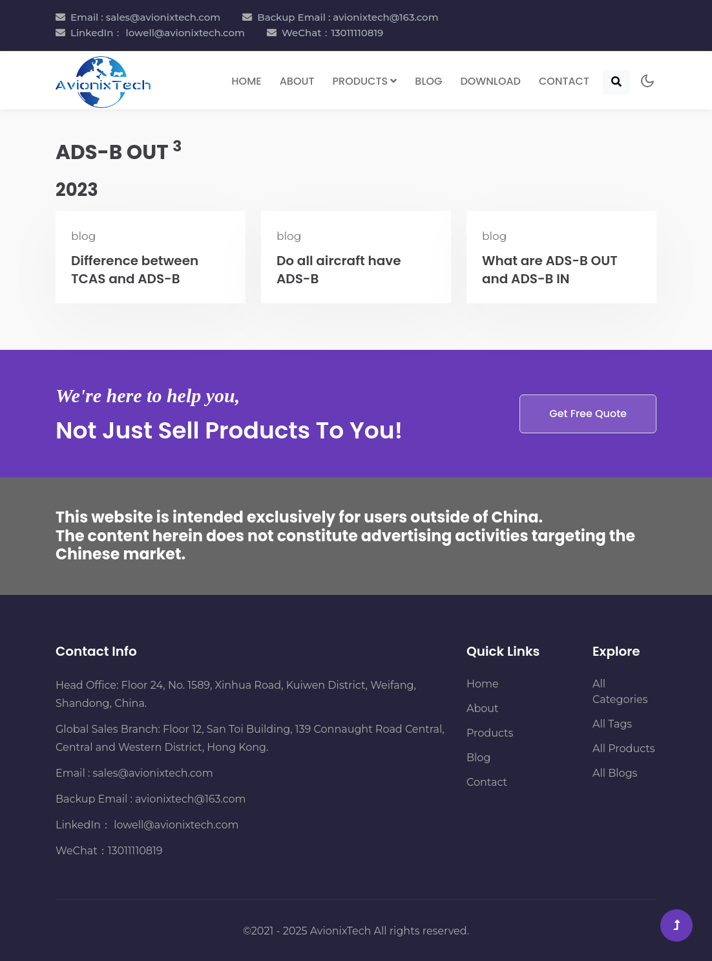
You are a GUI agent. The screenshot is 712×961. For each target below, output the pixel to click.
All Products (623, 748)
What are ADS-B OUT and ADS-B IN (550, 270)
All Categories (620, 692)
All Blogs (614, 773)
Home (246, 81)
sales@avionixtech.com (153, 773)
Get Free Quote (588, 413)
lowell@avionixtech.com (174, 825)
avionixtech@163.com (190, 799)
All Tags (612, 724)
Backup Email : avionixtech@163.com (347, 17)
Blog (428, 81)
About (297, 81)
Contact (564, 81)
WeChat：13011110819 (332, 33)
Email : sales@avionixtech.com (145, 17)
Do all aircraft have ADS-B (339, 270)
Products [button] (365, 81)
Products (489, 733)
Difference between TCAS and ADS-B (134, 270)
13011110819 (135, 851)
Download (490, 81)
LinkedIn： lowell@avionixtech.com (157, 33)
